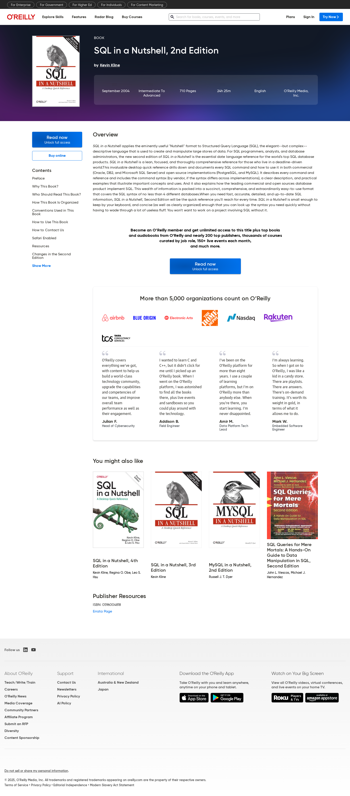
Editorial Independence (70, 785)
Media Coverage (18, 703)
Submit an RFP (16, 724)
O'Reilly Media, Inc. (296, 93)
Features (79, 16)
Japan (103, 689)
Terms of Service (16, 785)
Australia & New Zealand (118, 682)
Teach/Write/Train (19, 682)
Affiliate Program (18, 717)
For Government (51, 5)
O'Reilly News (15, 696)
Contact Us (66, 682)
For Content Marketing (147, 5)
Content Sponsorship (21, 737)
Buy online (57, 155)
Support (65, 673)
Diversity (11, 730)
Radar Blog (104, 16)
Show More (41, 266)
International (111, 673)
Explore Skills (52, 16)
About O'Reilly (18, 673)
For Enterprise (21, 5)
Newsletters (66, 689)
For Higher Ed (82, 5)
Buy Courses (132, 16)
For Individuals (111, 5)
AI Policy (64, 703)
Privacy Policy (68, 696)
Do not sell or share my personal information (36, 771)
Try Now (331, 16)
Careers (11, 689)
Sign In (308, 16)
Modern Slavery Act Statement (112, 785)
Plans (290, 16)
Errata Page (102, 611)
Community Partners (21, 710)
